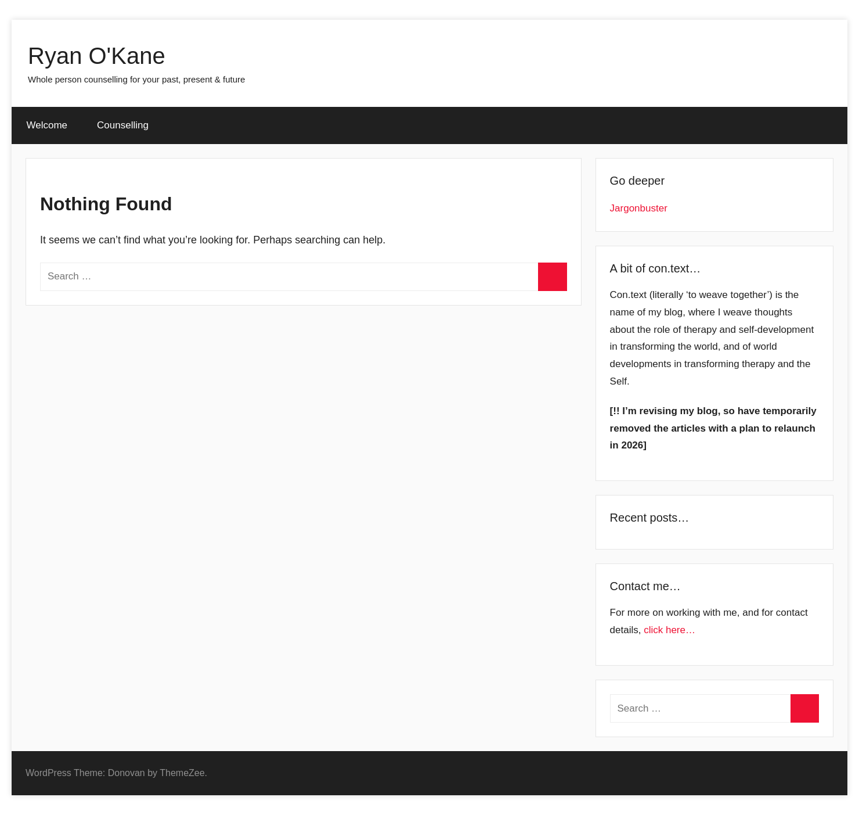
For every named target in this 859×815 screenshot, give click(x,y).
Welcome (47, 125)
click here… (669, 630)
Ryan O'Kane (96, 56)
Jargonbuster (638, 208)
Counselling (123, 125)
